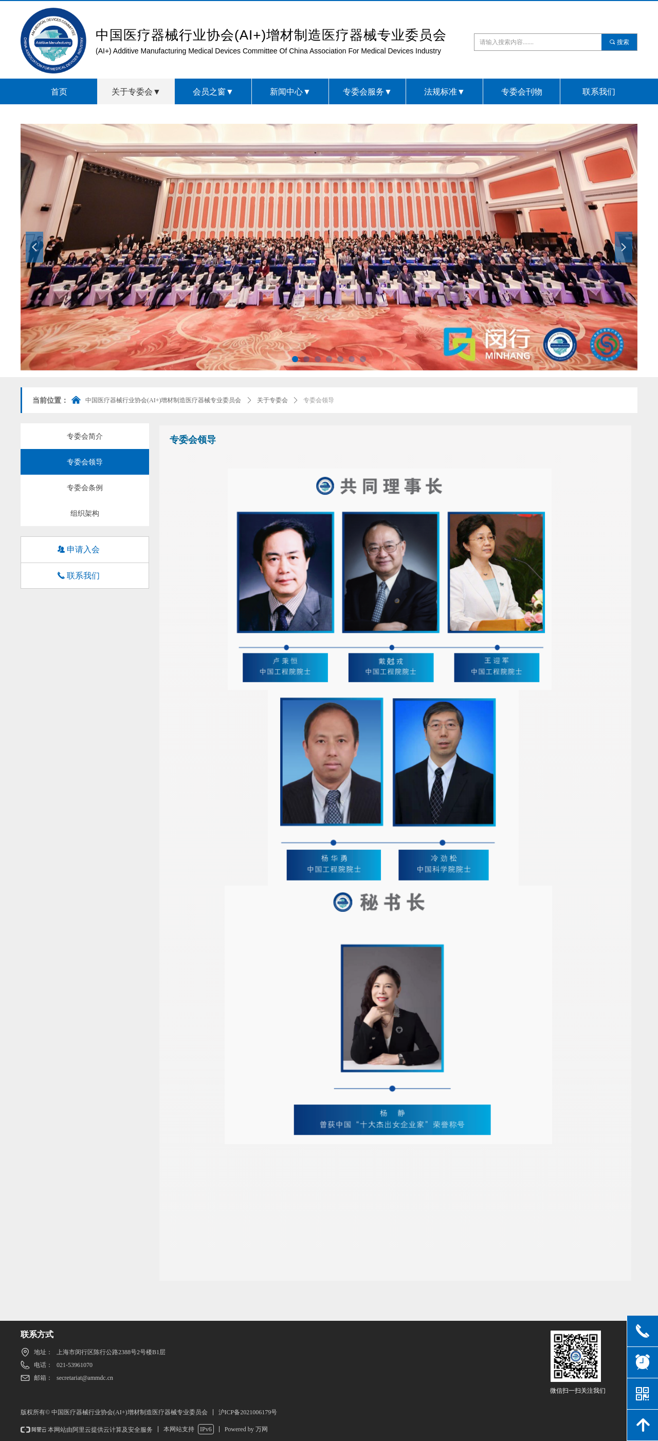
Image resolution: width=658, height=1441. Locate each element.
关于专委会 (272, 400)
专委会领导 (318, 400)
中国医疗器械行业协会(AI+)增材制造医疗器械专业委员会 (163, 400)
